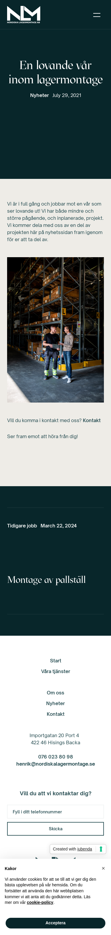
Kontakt (92, 420)
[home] (23, 14)
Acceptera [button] (56, 922)
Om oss (55, 693)
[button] (97, 14)
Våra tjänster (55, 671)
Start (55, 661)
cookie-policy (40, 902)
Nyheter (39, 95)
